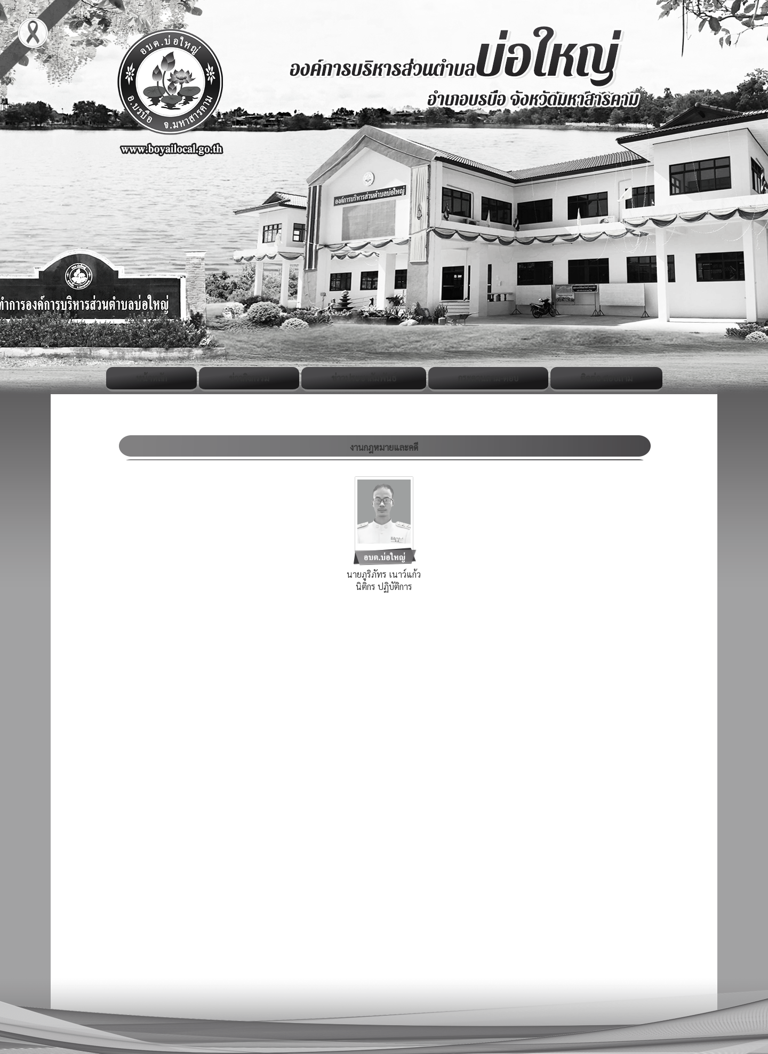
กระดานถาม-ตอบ (488, 378)
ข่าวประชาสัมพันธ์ (363, 378)
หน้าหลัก (151, 378)
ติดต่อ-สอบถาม (606, 378)
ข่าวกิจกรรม (249, 378)
